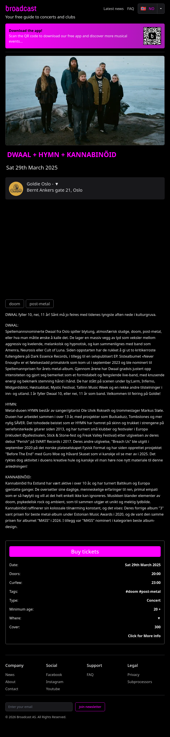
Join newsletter (90, 707)
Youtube (53, 688)
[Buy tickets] (85, 551)
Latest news (113, 8)
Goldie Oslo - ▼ (43, 184)
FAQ (130, 8)
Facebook (54, 674)
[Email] (39, 706)
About (10, 681)
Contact (11, 688)
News (9, 674)
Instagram (54, 681)
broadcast (20, 8)
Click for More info (144, 635)
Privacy (133, 674)
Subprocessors (140, 681)
